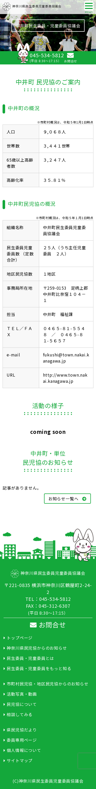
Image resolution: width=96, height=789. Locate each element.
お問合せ (48, 624)
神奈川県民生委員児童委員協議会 (32, 6)
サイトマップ (20, 760)
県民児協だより (22, 730)
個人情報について (24, 750)
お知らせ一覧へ (67, 498)
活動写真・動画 (22, 694)
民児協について (22, 704)
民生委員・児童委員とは (30, 658)
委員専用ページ (22, 740)
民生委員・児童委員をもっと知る (39, 668)
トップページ (20, 638)
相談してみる (20, 714)
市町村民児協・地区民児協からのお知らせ (47, 684)
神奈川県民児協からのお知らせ (37, 648)
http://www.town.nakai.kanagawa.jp (65, 378)
